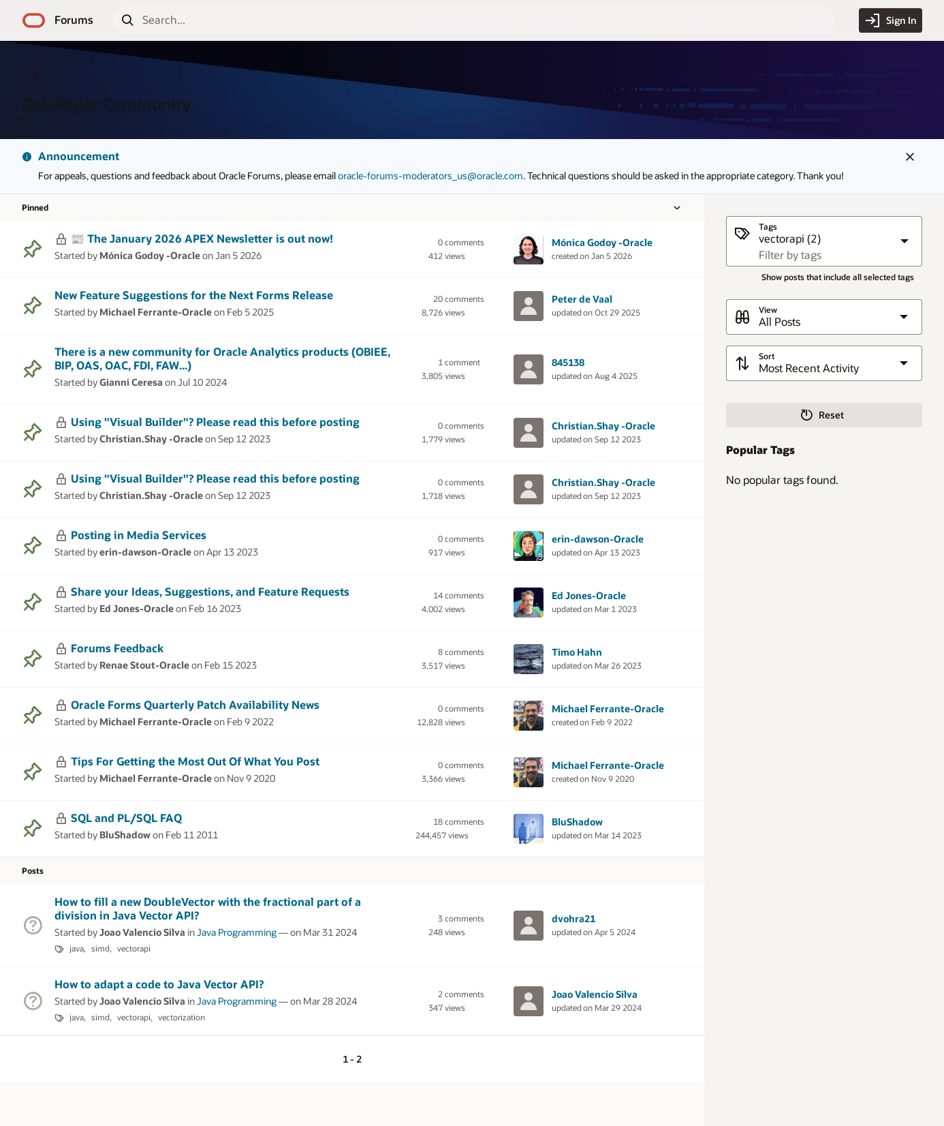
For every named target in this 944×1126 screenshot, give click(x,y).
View (768, 310)
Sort (766, 356)
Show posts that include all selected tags (837, 277)
